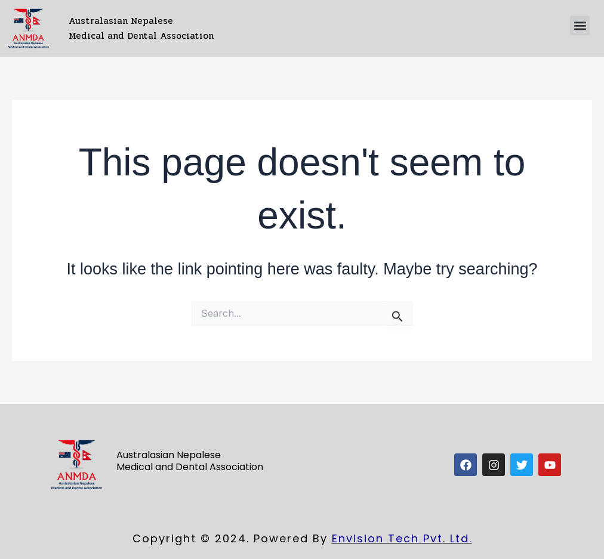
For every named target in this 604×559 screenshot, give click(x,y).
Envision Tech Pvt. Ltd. (402, 538)
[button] (580, 25)
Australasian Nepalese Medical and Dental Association (141, 28)
